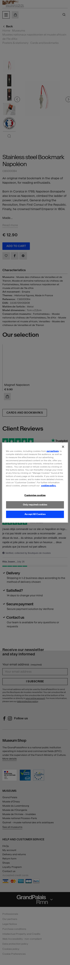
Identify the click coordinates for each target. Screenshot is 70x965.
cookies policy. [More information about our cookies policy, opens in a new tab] (48, 485)
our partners (53, 451)
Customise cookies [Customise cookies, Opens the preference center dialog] (35, 495)
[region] (35, 482)
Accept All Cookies (35, 514)
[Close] (63, 447)
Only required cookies (35, 504)
